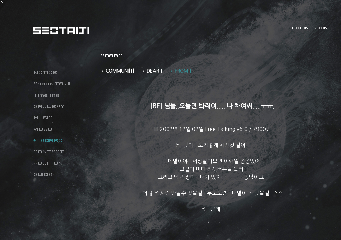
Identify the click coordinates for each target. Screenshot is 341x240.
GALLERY (49, 106)
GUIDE (43, 174)
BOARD (51, 140)
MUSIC (43, 117)
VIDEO (42, 129)
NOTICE (45, 72)
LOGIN (300, 28)
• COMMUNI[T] (117, 71)
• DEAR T (152, 71)
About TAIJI (51, 83)
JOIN (321, 28)
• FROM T (180, 71)
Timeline (46, 95)
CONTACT (48, 151)
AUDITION (48, 163)
